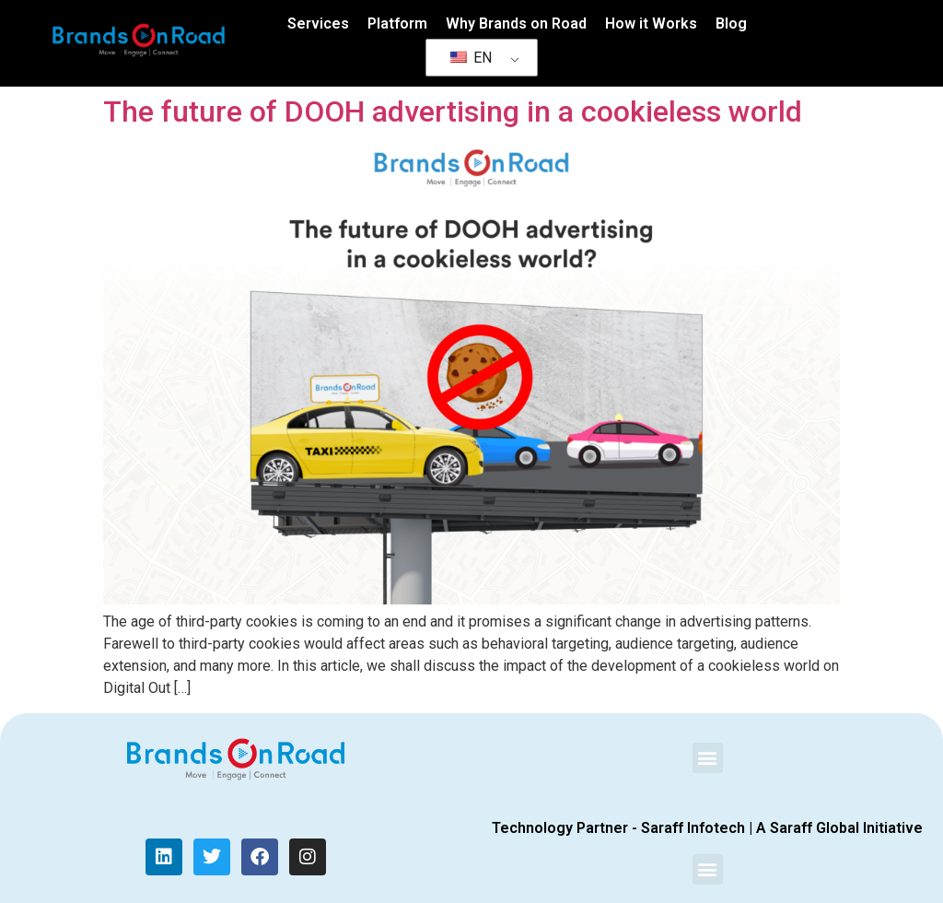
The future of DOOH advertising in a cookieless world (452, 111)
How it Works (651, 23)
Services (318, 23)
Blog (731, 23)
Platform (397, 23)
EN (471, 57)
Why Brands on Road (516, 23)
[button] (708, 758)
